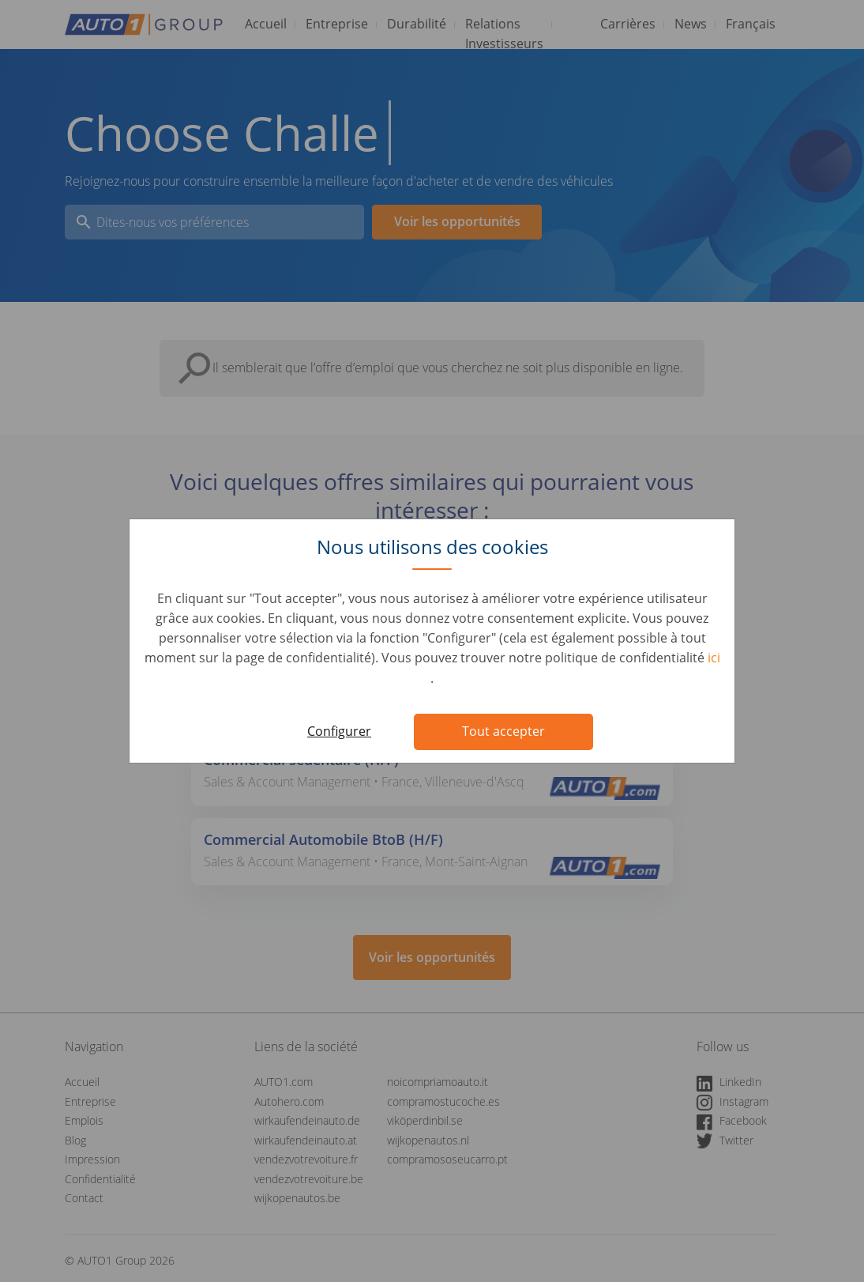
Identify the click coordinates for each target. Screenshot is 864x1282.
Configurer (339, 731)
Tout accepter (503, 731)
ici (714, 657)
